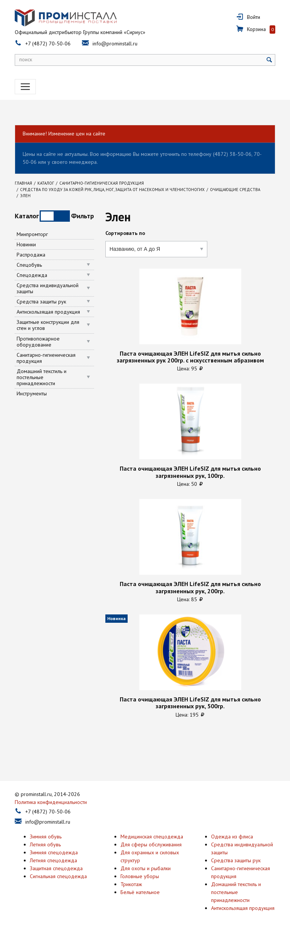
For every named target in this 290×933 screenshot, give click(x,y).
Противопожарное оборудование (38, 341)
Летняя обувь (45, 844)
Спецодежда (32, 275)
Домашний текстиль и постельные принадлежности (41, 377)
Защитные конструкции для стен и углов (48, 325)
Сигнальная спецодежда (58, 876)
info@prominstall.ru (115, 43)
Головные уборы (139, 876)
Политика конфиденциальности (51, 802)
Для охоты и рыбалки (145, 868)
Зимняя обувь (46, 836)
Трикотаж (131, 884)
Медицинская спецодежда (151, 836)
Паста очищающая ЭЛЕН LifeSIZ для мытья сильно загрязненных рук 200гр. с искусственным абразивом (190, 357)
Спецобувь (29, 264)
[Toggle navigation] (25, 86)
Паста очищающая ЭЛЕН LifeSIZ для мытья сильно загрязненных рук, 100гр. (190, 472)
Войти (253, 17)
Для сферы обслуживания (151, 844)
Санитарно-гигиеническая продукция (46, 357)
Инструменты (32, 393)
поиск (25, 59)
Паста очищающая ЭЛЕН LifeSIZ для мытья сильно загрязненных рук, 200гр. (190, 587)
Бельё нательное (140, 892)
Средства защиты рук (41, 301)
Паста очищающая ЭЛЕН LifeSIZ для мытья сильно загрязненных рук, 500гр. (190, 703)
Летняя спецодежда (53, 860)
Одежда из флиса (232, 836)
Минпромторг (32, 234)
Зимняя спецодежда (54, 852)
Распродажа (31, 254)
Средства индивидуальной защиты (48, 288)
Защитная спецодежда (56, 868)
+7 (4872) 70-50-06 (48, 43)
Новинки (26, 244)
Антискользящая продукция (48, 311)
